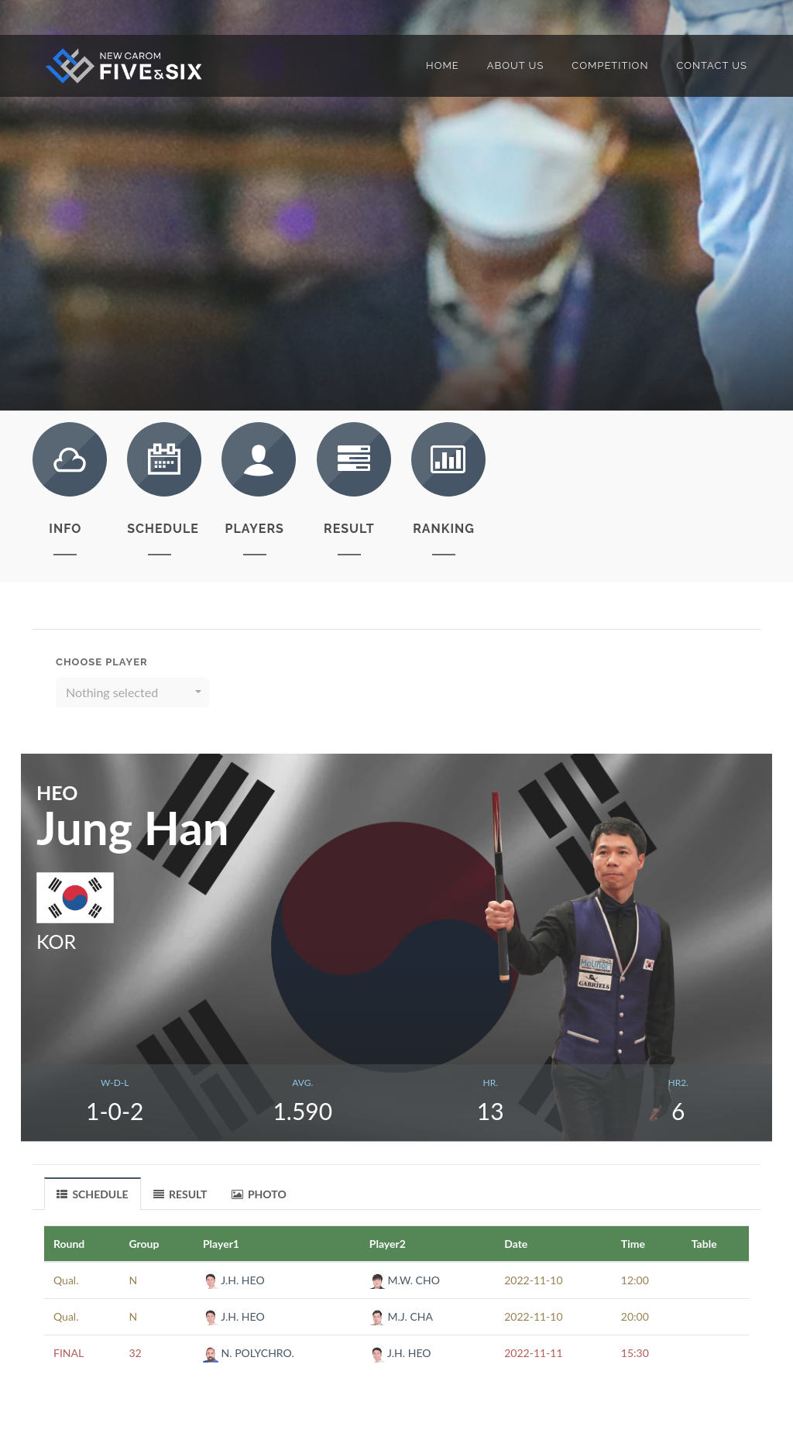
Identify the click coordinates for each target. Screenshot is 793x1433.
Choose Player (102, 662)
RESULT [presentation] (180, 1194)
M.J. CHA (401, 1316)
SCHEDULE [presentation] (93, 1194)
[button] (132, 692)
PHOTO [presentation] (259, 1194)
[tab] (93, 1193)
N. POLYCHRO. (248, 1352)
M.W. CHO (404, 1280)
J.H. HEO (234, 1280)
